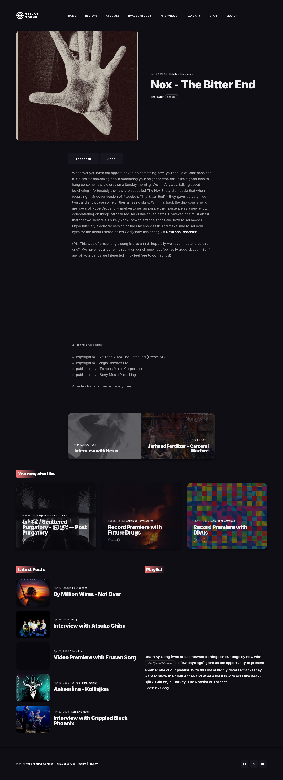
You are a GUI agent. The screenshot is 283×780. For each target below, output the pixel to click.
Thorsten (156, 96)
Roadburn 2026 (139, 15)
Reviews (91, 15)
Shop (111, 159)
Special (171, 96)
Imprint (82, 763)
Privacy (93, 763)
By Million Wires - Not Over (87, 594)
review (28, 540)
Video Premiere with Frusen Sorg (95, 657)
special (114, 540)
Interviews (168, 15)
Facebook (83, 159)
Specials (113, 15)
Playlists (193, 15)
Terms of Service (65, 763)
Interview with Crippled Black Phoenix (91, 721)
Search (232, 15)
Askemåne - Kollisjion (81, 689)
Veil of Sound (34, 763)
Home (72, 15)
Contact (48, 763)
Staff (213, 15)
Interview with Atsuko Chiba (89, 626)
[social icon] (244, 764)
